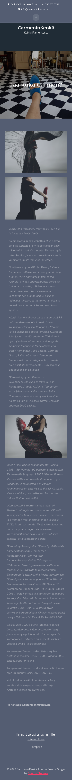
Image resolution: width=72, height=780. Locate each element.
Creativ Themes (38, 773)
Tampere (36, 747)
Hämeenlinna (36, 739)
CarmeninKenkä (36, 27)
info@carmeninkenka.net (33, 9)
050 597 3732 (50, 4)
